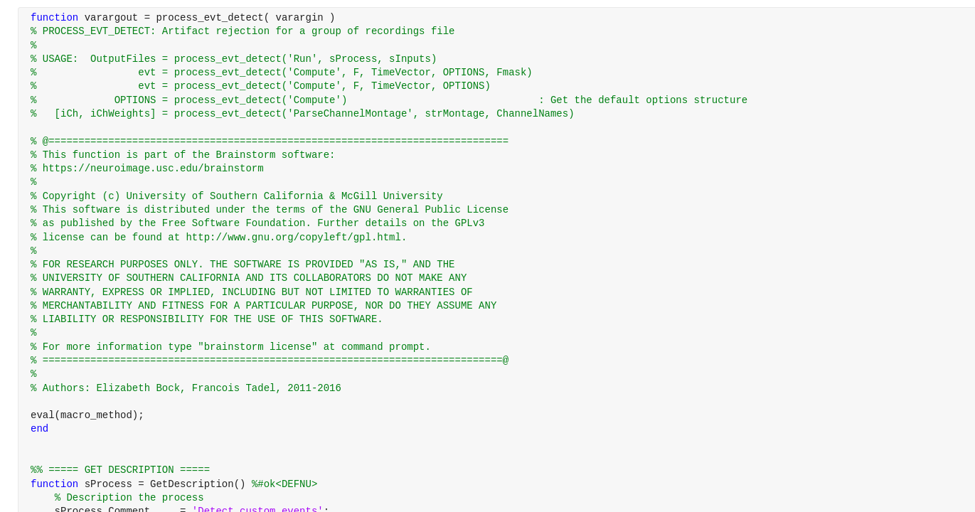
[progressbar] (530, 291)
